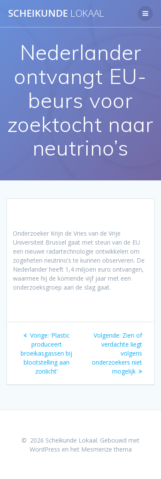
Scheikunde (56, 13)
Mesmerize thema (106, 449)
